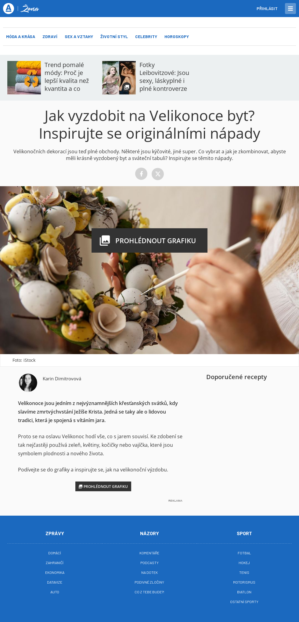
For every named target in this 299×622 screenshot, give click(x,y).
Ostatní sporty (244, 601)
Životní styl (114, 36)
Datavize (54, 582)
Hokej (244, 562)
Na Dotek (149, 572)
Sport (244, 533)
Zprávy (54, 533)
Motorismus (244, 582)
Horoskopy (176, 36)
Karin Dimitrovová (62, 378)
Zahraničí (54, 562)
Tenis (244, 572)
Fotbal (244, 553)
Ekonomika (54, 572)
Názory (149, 533)
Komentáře (149, 553)
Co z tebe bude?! (149, 592)
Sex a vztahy (79, 36)
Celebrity (146, 36)
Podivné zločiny (149, 582)
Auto (54, 592)
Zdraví (49, 36)
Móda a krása (20, 36)
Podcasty (149, 562)
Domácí (54, 553)
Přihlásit (267, 8)
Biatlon (244, 592)
